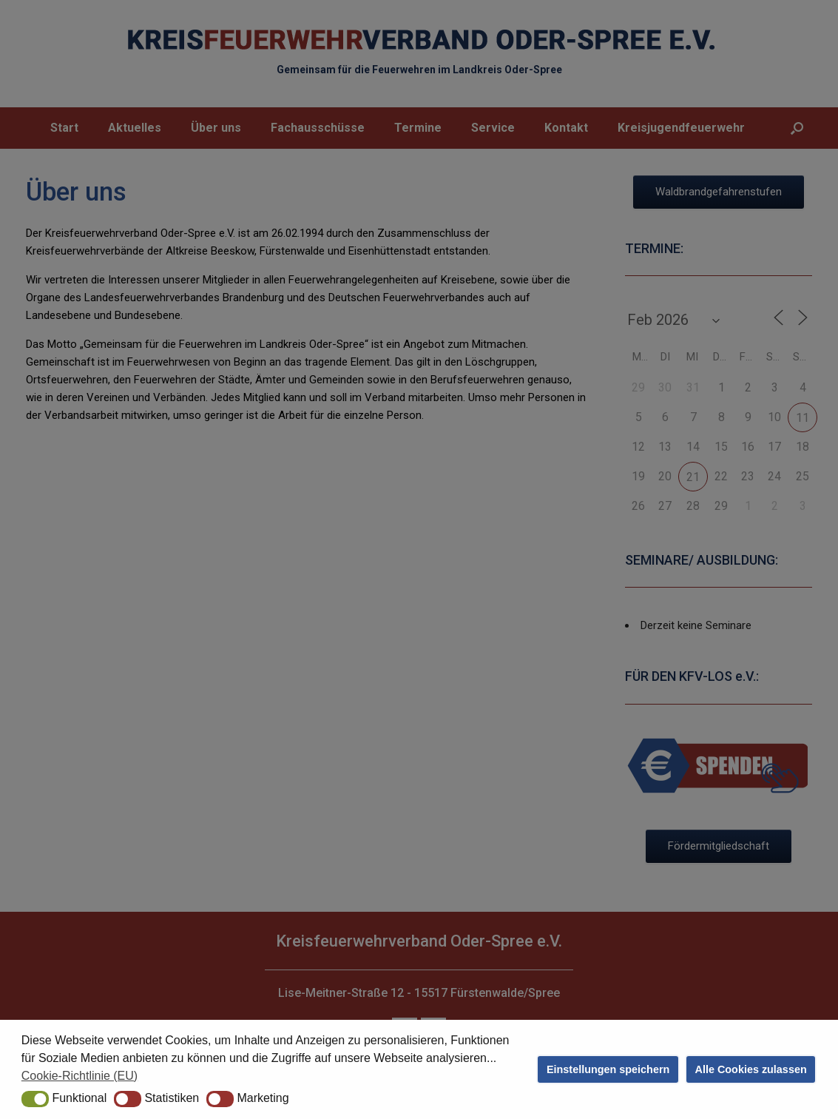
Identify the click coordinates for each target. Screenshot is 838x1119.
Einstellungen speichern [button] (608, 1069)
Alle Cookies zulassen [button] (751, 1069)
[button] (35, 1099)
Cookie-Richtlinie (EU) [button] (79, 1075)
